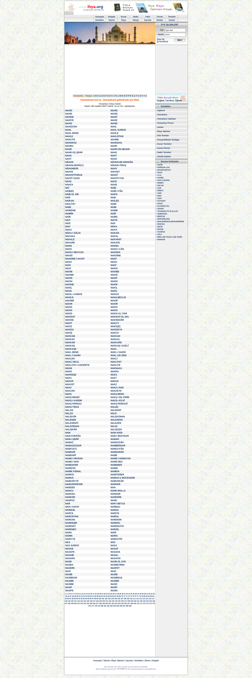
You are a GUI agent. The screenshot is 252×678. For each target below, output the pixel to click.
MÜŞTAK (161, 224)
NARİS (114, 535)
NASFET (115, 568)
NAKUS (115, 381)
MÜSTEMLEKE (163, 219)
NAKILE (115, 294)
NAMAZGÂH (117, 442)
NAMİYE (69, 474)
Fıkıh (147, 17)
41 (147, 594)
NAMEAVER (71, 465)
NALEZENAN (72, 426)
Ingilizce (161, 110)
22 (104, 594)
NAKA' (114, 229)
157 (97, 603)
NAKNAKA (116, 368)
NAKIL (114, 287)
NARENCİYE (117, 526)
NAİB (113, 188)
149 (72, 603)
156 (94, 603)
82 (149, 596)
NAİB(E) (69, 191)
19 (98, 594)
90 (77, 599)
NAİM (113, 204)
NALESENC (117, 419)
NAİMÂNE (70, 210)
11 (80, 594)
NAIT (68, 220)
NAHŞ (114, 184)
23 (107, 594)
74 (131, 596)
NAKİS (68, 307)
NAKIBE (69, 275)
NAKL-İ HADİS (118, 352)
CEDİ (159, 198)
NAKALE (70, 239)
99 (97, 599)
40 (145, 594)
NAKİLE (69, 297)
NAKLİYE (115, 365)
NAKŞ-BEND (117, 394)
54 (86, 596)
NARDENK (116, 519)
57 (93, 596)
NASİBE (115, 581)
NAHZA (69, 184)
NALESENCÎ (71, 423)
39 (143, 594)
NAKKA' (115, 333)
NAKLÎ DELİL (72, 362)
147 (66, 603)
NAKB (68, 246)
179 (99, 606)
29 (120, 594)
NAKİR (114, 300)
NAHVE (69, 171)
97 (93, 599)
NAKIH (68, 281)
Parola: (161, 34)
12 (82, 594)
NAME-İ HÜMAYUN (120, 458)
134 (116, 601)
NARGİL (115, 529)
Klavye (89, 96)
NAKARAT (116, 239)
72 (126, 596)
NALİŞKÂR (71, 429)
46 (68, 596)
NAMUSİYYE (72, 481)
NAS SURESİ (72, 545)
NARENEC (70, 529)
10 (78, 594)
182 (108, 606)
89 (75, 599)
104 (112, 599)
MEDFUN (161, 216)
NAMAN (115, 439)
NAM (67, 432)
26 (113, 594)
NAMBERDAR (118, 445)
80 (144, 596)
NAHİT (114, 117)
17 (93, 594)
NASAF (114, 548)
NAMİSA (115, 471)
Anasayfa (99, 17)
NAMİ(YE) (70, 468)
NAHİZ (114, 120)
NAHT (114, 155)
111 (134, 599)
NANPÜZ (70, 500)
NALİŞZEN (116, 429)
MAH (159, 196)
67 (115, 596)
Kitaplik (111, 17)
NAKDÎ (68, 255)
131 (106, 601)
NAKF (114, 258)
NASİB (68, 574)
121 (75, 601)
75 (133, 596)
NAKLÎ (114, 358)
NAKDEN (115, 252)
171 (141, 603)
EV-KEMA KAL (163, 206)
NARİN (68, 535)
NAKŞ (68, 394)
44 (154, 594)
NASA (114, 545)
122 (78, 601)
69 (120, 596)
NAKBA (115, 246)
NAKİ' (114, 265)
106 (118, 599)
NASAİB (69, 555)
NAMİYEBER (117, 474)
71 (124, 596)
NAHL (114, 126)
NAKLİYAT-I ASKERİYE (77, 365)
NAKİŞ (68, 333)
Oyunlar (147, 20)
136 (122, 601)
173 (147, 603)
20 (100, 594)
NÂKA (114, 226)
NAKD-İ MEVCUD (74, 252)
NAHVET (115, 171)
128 (97, 601)
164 (119, 603)
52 (82, 596)
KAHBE (160, 178)
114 (143, 599)
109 (128, 599)
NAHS (114, 152)
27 (116, 594)
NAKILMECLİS (118, 297)
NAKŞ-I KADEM (73, 400)
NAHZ (68, 181)
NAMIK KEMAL (73, 471)
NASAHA (115, 552)
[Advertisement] (126, 69)
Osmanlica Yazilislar (166, 119)
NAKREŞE (70, 374)
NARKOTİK (116, 539)
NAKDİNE (116, 255)
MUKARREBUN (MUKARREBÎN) (170, 221)
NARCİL (69, 513)
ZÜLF (159, 234)
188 (127, 606)
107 (122, 599)
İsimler (172, 20)
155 (91, 603)
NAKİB (68, 271)
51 (80, 596)
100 (100, 599)
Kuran (123, 17)
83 (151, 596)
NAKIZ (68, 326)
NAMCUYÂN (117, 448)
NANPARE (116, 497)
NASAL (114, 555)
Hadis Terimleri (164, 152)
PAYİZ (159, 172)
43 (151, 594)
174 (150, 603)
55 (88, 596)
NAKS (114, 374)
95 (88, 599)
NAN (113, 487)
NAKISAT (70, 316)
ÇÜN (159, 188)
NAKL (114, 349)
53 (84, 596)
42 (149, 594)
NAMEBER (116, 465)
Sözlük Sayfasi (164, 156)
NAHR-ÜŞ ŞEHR (73, 152)
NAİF (68, 197)
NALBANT (116, 410)
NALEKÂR (70, 416)
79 (142, 596)
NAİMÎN (69, 213)
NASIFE (69, 590)
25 (111, 594)
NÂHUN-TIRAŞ (118, 165)
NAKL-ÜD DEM (118, 355)
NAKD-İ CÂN (117, 249)
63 (106, 596)
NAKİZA (69, 329)
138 (128, 601)
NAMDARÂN (117, 452)
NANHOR (115, 494)
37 (138, 594)
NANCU (69, 490)
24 (109, 594)
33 (129, 594)
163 (116, 603)
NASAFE (70, 552)
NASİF (114, 587)
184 (114, 606)
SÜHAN (160, 209)
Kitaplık (155, 660)
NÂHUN (69, 162)
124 (84, 601)
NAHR (114, 146)
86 (68, 599)
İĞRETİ (160, 191)
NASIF (68, 587)
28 (118, 594)
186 (120, 606)
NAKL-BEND (72, 352)
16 (91, 594)
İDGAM (160, 229)
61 (102, 596)
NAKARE (70, 242)
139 (131, 601)
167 (128, 603)
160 (106, 603)
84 (153, 596)
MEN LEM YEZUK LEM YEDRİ (169, 237)
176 (89, 606)
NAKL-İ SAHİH (73, 355)
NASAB (69, 548)
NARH (68, 532)
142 (141, 601)
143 (144, 601)
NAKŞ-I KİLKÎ (118, 400)
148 (69, 603)
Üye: (162, 30)
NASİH (114, 590)
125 (87, 601)
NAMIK (114, 468)
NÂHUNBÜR (71, 168)
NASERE (70, 568)
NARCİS (115, 513)
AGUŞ (159, 203)
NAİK (113, 197)
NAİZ (68, 223)
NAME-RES (117, 461)
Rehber (160, 20)
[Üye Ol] (160, 39)
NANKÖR (70, 497)
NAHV (114, 168)
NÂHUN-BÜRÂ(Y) (74, 165)
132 (109, 601)
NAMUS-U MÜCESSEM (123, 477)
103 (109, 599)
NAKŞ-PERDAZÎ (119, 403)
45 (66, 596)
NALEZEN (116, 423)
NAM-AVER (116, 432)
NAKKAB (70, 336)
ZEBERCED (162, 214)
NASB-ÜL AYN (118, 561)
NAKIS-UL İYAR (119, 313)
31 (125, 594)
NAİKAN (69, 200)
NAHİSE (69, 117)
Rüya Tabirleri (163, 131)
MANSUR (161, 239)
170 (138, 603)
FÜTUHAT (161, 201)
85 (66, 599)
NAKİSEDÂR (117, 320)
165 (122, 603)
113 (140, 599)
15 (89, 594)
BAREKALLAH (163, 167)
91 (79, 599)
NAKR (68, 371)
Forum (160, 17)
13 (84, 594)
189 (130, 606)
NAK (113, 223)
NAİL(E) (115, 200)
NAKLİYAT (116, 362)
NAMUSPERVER (74, 484)
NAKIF (114, 278)
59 (97, 596)
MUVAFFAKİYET (164, 170)
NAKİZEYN (116, 329)
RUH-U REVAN (163, 180)
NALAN (69, 410)
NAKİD (68, 278)
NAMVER (115, 484)
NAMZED (70, 487)
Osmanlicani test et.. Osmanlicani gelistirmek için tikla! (109, 100)
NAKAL (114, 236)
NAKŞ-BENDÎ (72, 397)
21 (102, 594)
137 (125, 601)
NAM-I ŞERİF (72, 439)
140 (134, 601)
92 (81, 599)
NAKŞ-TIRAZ (72, 407)
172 (144, 603)
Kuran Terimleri (164, 144)
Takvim (111, 20)
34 (131, 594)
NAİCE (114, 194)
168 (131, 603)
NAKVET (70, 384)
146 (153, 601)
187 (123, 606)
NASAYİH (116, 558)
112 (137, 599)
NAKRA (115, 371)
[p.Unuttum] (162, 41)
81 (147, 596)
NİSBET (160, 183)
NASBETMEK (118, 564)
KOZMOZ (161, 232)
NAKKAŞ (70, 345)
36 (136, 594)
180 (102, 606)
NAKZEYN (116, 390)
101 (103, 599)
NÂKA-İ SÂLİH (73, 233)
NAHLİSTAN (117, 136)
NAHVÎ (114, 175)
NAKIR (68, 304)
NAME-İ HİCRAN (74, 458)
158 (100, 603)
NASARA (70, 558)
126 (91, 601)
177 (92, 606)
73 (129, 596)
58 (95, 596)
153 (84, 603)
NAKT (114, 378)
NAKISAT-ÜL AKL (120, 316)
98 (95, 599)
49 (75, 596)
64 (108, 596)
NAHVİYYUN (117, 178)
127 (94, 601)
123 (81, 601)
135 (119, 601)
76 (135, 596)
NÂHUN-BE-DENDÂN (122, 162)
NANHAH (70, 494)
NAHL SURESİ (118, 130)
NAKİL (68, 287)
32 (127, 594)
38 (140, 594)
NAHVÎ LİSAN (72, 178)
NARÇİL (115, 510)
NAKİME (69, 300)
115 (147, 599)
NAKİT (68, 323)
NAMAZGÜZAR (73, 445)
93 (84, 599)
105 (115, 599)
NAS (67, 542)
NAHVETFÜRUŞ (73, 175)
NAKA (68, 229)
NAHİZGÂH (71, 126)
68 (117, 596)
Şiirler (147, 660)
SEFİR (159, 165)
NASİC (114, 584)
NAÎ (67, 188)
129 (100, 601)
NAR (67, 503)
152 (81, 603)
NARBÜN (70, 510)
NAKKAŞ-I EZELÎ (120, 345)
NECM (159, 227)
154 (87, 603)
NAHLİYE (70, 139)
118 (66, 601)
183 (111, 606)
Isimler (160, 127)
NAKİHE (69, 284)
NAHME (115, 139)
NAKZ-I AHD (117, 387)
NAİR (113, 213)
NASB (68, 561)
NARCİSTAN (71, 516)
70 (122, 596)
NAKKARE (116, 342)
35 (134, 594)
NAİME (114, 210)
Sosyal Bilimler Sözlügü (168, 140)
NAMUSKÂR (117, 481)
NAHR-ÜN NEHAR (120, 149)
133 (113, 601)
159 (103, 603)
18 (96, 594)
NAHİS (68, 110)
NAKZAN (70, 390)
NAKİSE (69, 320)
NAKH (68, 262)
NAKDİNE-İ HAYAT (75, 258)
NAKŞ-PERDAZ (73, 403)
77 (138, 596)
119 (69, 601)
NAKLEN (70, 358)
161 (109, 603)
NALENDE (70, 419)
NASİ (68, 571)
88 (73, 599)
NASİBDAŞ (116, 577)
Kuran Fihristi (163, 148)
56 (91, 596)
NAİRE (114, 217)
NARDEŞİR (71, 523)
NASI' (114, 571)
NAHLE (114, 133)
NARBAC (115, 506)
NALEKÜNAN (118, 416)
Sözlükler (99, 20)
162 (113, 603)
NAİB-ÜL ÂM (72, 194)
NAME (114, 455)
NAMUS (69, 477)
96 (90, 599)
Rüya (123, 20)
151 (78, 603)
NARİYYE (70, 539)
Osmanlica (78, 96)
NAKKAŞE (70, 349)
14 (87, 594)
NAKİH (114, 281)
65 (111, 596)
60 (100, 596)
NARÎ (113, 532)
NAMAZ (69, 442)
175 (153, 603)
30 (122, 594)
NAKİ (68, 265)
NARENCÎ (70, 526)
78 (140, 596)
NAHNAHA (71, 142)
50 (77, 596)
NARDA (115, 516)
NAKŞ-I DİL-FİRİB (120, 397)
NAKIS (68, 310)
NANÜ (114, 500)
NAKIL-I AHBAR (73, 294)
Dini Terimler (163, 136)
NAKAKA (70, 236)
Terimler (172, 17)
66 (113, 596)
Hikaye (136, 20)
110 (131, 599)
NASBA (69, 564)
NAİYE (114, 220)
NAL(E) (114, 407)
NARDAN (70, 519)
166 (125, 603)
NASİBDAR (71, 577)
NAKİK (114, 284)
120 (72, 601)
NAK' (68, 226)
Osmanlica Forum (165, 123)
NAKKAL (115, 339)
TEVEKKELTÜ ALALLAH (167, 211)
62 (104, 596)
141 (138, 601)
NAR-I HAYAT (72, 506)
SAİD (159, 193)
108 (125, 599)
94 (86, 599)
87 (70, 599)
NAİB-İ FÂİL (117, 191)
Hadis (135, 17)
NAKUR (69, 381)
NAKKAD (115, 336)
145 (150, 601)
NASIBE (69, 581)
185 (117, 606)
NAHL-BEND (72, 133)
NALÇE (69, 413)
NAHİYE (69, 120)
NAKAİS (115, 233)
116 (150, 599)
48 (73, 596)
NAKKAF (70, 339)
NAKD (68, 249)
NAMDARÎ (70, 455)
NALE (114, 413)
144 (147, 601)
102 (106, 599)
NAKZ (114, 384)
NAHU (114, 159)
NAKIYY (115, 323)
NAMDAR (70, 452)
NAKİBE (115, 271)
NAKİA (114, 268)
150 (75, 603)
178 (95, 606)
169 (134, 603)
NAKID (114, 275)
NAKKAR (70, 342)
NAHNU (69, 146)
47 (71, 596)
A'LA (159, 175)
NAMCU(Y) (71, 448)
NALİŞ (114, 426)
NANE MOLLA (118, 490)
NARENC (115, 523)
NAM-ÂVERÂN (73, 436)
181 (105, 606)
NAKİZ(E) (115, 326)
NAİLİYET (70, 204)
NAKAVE (115, 242)
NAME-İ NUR (72, 461)
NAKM (68, 368)
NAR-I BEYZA (118, 503)
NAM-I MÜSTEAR (120, 436)
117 (153, 599)
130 (103, 601)
